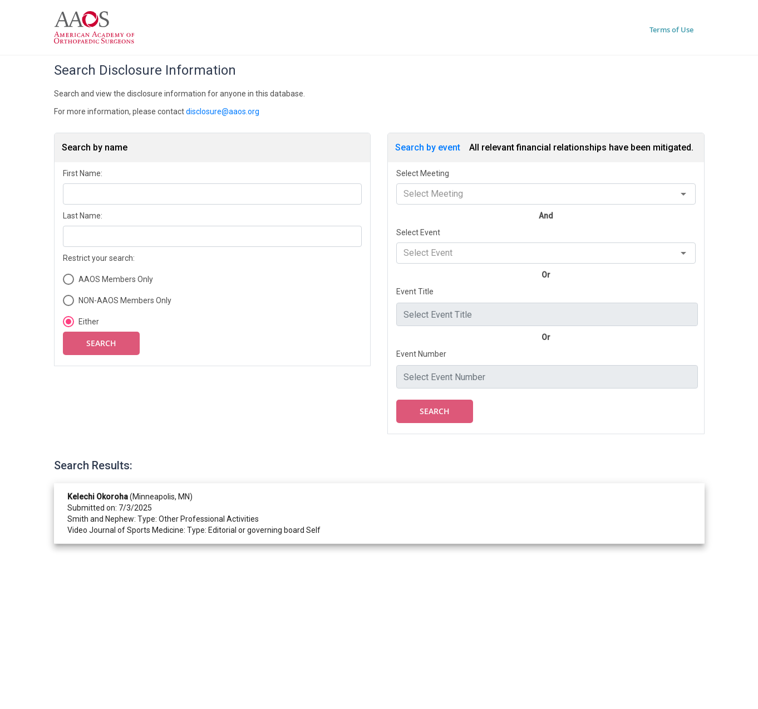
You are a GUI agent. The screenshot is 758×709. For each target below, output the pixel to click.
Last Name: (82, 215)
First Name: (82, 173)
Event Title (415, 291)
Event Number (421, 353)
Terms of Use (671, 30)
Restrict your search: (99, 258)
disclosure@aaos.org (222, 111)
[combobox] (546, 194)
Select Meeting (422, 173)
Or (546, 274)
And (546, 215)
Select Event (418, 232)
